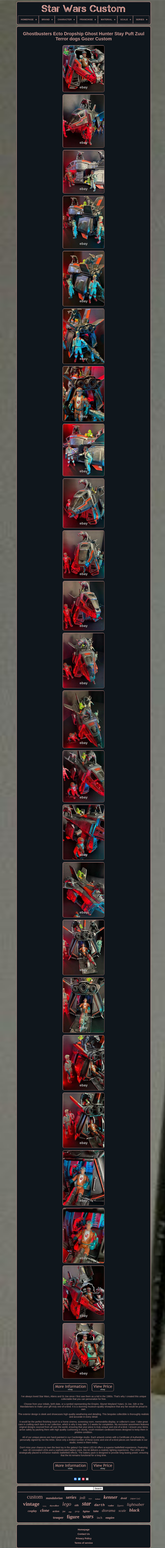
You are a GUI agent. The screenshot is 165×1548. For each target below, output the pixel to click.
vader (111, 1505)
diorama (108, 1510)
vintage (31, 1504)
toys (90, 1498)
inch (99, 1517)
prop (77, 1511)
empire (109, 1517)
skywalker (54, 1505)
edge (70, 1512)
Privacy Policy (83, 1538)
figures (120, 1505)
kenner (110, 1497)
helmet (97, 1499)
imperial (135, 1498)
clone (44, 1510)
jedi (82, 1498)
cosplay (32, 1511)
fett (64, 1511)
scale (122, 1510)
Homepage (84, 1529)
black (134, 1510)
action (56, 1511)
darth (99, 1505)
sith (77, 1505)
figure (73, 1516)
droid (124, 1498)
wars (88, 1516)
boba (44, 1506)
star (86, 1503)
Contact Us (84, 1534)
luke (96, 1511)
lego (66, 1504)
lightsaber (135, 1504)
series (71, 1497)
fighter (86, 1511)
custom (35, 1497)
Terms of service (84, 1543)
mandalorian (54, 1498)
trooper (58, 1517)
